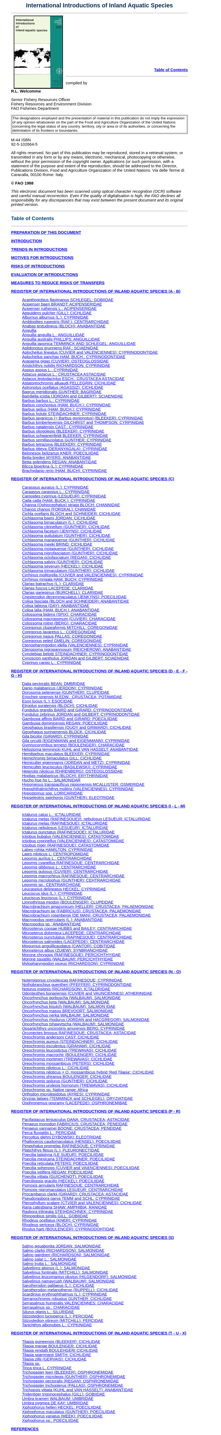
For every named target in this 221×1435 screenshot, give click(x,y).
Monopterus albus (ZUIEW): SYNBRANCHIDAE (65, 950)
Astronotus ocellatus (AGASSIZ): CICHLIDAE (62, 387)
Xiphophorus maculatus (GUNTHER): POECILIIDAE (68, 1412)
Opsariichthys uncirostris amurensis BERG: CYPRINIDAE (73, 1028)
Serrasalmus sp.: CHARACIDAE (51, 1307)
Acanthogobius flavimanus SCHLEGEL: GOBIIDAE (67, 300)
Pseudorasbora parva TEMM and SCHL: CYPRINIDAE (71, 1198)
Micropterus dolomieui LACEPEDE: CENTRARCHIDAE (71, 933)
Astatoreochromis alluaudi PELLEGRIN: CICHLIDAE (69, 383)
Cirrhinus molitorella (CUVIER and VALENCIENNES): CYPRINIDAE (82, 575)
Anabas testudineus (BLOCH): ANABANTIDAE (64, 326)
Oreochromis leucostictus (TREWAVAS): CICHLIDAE (69, 1050)
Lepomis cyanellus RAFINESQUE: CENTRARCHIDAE (70, 863)
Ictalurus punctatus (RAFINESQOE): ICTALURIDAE (68, 832)
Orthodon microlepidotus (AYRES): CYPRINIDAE (66, 1094)
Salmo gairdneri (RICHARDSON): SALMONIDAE (66, 1255)
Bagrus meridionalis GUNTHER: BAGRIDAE (61, 392)
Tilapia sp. (31, 1363)
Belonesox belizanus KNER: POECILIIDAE (60, 453)
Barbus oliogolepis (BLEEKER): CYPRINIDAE (63, 431)
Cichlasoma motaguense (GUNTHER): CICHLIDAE (68, 549)
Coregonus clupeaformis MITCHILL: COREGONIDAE (70, 627)
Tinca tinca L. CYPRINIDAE (46, 1368)
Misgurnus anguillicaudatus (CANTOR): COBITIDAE (68, 946)
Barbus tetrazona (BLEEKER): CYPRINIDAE (62, 444)
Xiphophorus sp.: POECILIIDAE (50, 1420)
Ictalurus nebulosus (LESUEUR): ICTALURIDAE (65, 828)
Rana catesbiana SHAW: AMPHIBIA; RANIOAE (64, 1207)
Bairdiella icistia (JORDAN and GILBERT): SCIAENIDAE (72, 396)
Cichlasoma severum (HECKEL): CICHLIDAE (62, 566)
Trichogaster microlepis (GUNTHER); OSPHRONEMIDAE (73, 1376)
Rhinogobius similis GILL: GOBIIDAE (55, 1216)
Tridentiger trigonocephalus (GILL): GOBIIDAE (63, 1394)
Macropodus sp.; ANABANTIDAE (51, 924)
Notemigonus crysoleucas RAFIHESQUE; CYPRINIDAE (72, 980)
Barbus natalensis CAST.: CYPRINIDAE (57, 427)
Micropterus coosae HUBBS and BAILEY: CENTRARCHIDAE (77, 928)
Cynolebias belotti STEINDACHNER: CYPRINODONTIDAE (75, 654)
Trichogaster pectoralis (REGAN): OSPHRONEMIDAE (70, 1381)
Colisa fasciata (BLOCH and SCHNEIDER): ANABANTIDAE (75, 601)
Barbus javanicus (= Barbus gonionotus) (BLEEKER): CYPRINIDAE (82, 418)
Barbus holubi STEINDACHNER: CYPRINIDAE (64, 414)
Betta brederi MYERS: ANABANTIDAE (56, 457)
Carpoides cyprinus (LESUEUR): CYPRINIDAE (64, 496)
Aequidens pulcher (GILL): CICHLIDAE (57, 313)
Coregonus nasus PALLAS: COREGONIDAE (62, 636)
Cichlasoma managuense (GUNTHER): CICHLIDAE (68, 540)
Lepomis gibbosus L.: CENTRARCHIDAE (59, 867)
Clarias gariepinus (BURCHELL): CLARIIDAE (62, 592)
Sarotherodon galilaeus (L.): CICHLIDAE (58, 1285)
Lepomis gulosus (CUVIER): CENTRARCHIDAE (65, 871)
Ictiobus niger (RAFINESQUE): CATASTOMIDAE (65, 845)
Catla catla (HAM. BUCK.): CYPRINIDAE (58, 500)
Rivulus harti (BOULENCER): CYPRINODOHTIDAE (68, 1229)
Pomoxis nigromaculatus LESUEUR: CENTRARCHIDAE (72, 1189)
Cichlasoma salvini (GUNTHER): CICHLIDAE (62, 562)
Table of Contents (171, 70)
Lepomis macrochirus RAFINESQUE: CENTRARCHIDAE (73, 876)
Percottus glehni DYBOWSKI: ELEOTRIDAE (61, 1137)
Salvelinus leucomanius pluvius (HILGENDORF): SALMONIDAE (79, 1277)
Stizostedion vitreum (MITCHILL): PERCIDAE (62, 1320)
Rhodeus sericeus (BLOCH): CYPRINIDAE (60, 1225)
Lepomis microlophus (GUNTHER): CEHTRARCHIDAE (71, 880)
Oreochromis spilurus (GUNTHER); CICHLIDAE (64, 1081)
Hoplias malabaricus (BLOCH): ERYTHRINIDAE (65, 775)
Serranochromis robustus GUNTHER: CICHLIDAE (67, 1298)
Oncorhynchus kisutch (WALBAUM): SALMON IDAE (68, 1006)
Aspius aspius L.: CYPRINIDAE (50, 370)
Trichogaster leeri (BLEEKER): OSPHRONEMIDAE (68, 1372)
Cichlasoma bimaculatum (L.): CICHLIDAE (60, 522)
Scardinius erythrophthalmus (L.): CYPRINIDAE (64, 1294)
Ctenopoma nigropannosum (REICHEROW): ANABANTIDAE (76, 649)
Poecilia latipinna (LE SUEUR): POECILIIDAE (63, 1154)
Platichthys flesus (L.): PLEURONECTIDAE (61, 1150)
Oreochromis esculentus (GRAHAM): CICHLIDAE (66, 1046)
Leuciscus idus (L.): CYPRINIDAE (52, 893)
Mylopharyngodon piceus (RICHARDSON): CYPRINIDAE (73, 963)
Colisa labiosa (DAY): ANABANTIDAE (55, 605)
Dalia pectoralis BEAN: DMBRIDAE (53, 683)
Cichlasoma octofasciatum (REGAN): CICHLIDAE (66, 557)
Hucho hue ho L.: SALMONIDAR (51, 780)
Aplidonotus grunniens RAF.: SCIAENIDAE (60, 348)
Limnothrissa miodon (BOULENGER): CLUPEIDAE (67, 902)
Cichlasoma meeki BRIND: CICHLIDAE (57, 544)
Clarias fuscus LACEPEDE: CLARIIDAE (57, 588)
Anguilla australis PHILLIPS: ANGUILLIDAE (61, 339)
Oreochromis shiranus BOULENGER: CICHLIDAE (67, 1076)
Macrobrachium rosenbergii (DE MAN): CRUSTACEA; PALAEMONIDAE (86, 915)
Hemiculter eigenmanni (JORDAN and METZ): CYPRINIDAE (76, 762)
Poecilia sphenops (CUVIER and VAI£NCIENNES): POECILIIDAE (80, 1168)
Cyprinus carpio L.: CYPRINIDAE (51, 662)
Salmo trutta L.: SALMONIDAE (49, 1263)
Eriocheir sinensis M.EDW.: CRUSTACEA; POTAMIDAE (72, 697)
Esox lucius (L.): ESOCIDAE (47, 701)
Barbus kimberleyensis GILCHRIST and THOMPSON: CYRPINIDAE (83, 422)
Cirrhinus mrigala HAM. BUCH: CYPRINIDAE (62, 579)
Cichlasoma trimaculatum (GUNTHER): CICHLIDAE (68, 570)
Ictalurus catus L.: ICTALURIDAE (51, 814)
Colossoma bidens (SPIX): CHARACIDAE (59, 614)
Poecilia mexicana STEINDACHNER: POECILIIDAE (68, 1159)
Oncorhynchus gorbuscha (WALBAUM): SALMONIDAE (71, 998)
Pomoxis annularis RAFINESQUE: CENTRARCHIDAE (70, 1185)
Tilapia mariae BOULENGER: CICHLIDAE (59, 1346)
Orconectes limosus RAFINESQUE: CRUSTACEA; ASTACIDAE (79, 1033)
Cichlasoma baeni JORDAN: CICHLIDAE (58, 518)
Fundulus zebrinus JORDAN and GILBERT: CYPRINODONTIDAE (81, 714)
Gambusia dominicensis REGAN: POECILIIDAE (65, 723)
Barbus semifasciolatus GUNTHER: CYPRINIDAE (66, 440)
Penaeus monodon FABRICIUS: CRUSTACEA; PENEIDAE (75, 1124)
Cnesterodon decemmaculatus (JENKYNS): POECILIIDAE (74, 597)
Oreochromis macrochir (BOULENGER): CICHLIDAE (69, 1054)
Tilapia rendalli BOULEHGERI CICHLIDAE (60, 1350)
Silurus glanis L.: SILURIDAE (48, 1312)
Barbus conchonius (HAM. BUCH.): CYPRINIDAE (66, 405)
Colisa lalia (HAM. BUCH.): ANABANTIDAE (61, 610)
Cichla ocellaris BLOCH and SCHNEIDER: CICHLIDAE (71, 513)
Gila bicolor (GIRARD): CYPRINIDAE (55, 736)
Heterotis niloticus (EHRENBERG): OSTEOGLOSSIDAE (72, 771)
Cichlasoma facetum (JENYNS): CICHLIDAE (62, 531)
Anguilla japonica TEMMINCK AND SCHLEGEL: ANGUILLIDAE (79, 343)
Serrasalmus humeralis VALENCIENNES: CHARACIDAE (73, 1303)
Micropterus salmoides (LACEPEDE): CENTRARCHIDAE (73, 941)
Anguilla (29, 330)
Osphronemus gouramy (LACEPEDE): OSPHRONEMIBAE (74, 1103)
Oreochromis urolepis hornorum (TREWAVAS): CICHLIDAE (75, 1085)
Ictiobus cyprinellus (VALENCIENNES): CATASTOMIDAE (73, 841)
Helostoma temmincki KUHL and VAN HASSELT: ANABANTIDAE (80, 749)
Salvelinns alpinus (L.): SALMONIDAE (56, 1268)
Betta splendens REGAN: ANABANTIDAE (59, 462)
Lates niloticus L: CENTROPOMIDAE (55, 854)
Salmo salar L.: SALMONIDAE (49, 1259)
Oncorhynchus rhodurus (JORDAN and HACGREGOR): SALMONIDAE (85, 1019)
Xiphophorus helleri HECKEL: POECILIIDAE (61, 1407)
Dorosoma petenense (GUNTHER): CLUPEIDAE (65, 692)
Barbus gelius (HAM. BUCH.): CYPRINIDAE (61, 409)
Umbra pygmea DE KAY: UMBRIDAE (55, 1403)
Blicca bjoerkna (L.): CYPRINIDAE (52, 466)
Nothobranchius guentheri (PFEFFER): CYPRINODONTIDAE (77, 984)
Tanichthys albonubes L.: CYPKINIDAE (57, 1325)
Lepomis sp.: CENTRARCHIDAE (51, 884)
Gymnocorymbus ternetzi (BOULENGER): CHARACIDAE (73, 745)
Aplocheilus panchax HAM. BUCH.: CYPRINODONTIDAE (73, 357)
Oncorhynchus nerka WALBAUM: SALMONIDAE (65, 1015)
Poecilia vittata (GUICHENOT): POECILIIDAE (62, 1176)
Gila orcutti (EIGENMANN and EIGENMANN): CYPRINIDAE (76, 740)
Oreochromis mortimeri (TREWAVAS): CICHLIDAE (67, 1059)
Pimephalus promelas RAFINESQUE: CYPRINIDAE (68, 1146)
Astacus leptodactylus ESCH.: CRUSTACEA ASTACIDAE (73, 378)
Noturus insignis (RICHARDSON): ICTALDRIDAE (66, 989)
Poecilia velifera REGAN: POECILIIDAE (57, 1172)
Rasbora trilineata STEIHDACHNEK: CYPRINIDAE (67, 1211)
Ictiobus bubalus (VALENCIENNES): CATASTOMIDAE (70, 836)
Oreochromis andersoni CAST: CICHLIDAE (60, 1037)
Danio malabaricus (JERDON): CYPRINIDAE (62, 688)
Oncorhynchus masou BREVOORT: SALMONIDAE (67, 1011)
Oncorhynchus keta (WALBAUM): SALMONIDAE (65, 1002)
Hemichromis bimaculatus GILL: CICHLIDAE (62, 758)
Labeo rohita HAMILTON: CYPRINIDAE (57, 849)
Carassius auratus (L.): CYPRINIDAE (55, 487)
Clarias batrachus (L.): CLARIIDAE (53, 584)
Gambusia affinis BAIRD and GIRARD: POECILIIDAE (70, 719)
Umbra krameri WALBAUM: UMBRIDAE (57, 1398)
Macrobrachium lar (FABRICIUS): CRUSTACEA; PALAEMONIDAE (81, 911)
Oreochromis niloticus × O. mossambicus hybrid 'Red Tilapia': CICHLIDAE (88, 1072)
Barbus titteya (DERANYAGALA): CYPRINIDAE (64, 449)
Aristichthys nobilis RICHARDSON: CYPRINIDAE (66, 365)
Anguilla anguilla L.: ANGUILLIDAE (53, 335)
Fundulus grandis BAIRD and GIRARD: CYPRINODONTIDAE (77, 710)
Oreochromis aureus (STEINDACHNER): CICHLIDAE (70, 1041)
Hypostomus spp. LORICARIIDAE (52, 793)
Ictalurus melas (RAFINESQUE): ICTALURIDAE (65, 823)
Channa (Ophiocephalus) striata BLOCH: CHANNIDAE (71, 505)
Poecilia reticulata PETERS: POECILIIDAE (60, 1163)
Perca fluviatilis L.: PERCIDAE (49, 1133)
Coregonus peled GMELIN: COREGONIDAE (62, 641)
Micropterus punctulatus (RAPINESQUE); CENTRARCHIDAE (77, 937)
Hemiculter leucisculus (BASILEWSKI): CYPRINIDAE (69, 767)
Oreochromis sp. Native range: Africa (55, 1090)
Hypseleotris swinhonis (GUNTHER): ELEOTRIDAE (68, 797)
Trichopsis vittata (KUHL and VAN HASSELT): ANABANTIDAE (77, 1390)
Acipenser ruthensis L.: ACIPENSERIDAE (59, 308)
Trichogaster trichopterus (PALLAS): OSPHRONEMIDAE (72, 1385)
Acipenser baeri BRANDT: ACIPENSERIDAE (62, 304)
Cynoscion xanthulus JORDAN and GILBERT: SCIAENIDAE (75, 658)
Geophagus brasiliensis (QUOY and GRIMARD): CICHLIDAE (76, 727)
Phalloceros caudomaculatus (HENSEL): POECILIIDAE (71, 1141)
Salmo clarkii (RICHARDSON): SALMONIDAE (63, 1250)
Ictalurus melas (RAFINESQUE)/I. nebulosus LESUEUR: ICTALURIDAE (86, 819)
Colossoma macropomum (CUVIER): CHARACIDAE (68, 619)
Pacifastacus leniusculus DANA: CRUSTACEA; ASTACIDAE (75, 1119)
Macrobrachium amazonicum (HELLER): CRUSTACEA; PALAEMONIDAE (88, 906)
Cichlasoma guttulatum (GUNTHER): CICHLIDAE (66, 535)
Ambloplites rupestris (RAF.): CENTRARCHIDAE (65, 322)
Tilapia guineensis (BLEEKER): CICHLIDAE (61, 1341)
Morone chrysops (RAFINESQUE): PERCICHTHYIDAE (71, 955)
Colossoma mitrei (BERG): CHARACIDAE (59, 623)
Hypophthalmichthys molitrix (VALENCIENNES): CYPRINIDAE (78, 789)
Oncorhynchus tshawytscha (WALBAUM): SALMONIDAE (73, 1024)
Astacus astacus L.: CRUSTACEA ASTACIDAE (64, 374)
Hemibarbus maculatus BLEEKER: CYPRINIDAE (66, 754)
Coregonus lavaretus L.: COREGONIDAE (59, 632)
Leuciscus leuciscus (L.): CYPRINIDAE (57, 898)
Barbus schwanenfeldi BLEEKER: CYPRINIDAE (65, 435)
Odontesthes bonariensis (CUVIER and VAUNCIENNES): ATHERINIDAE (87, 993)
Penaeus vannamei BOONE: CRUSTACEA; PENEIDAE (71, 1128)
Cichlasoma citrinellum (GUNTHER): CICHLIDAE (66, 527)
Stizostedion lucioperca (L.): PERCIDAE (57, 1316)
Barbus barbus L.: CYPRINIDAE (50, 400)
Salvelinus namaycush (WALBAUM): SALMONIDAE (68, 1281)
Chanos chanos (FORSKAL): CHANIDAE (59, 509)
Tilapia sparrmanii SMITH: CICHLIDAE (56, 1355)
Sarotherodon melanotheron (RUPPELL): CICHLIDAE (70, 1290)
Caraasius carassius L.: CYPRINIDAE (56, 492)
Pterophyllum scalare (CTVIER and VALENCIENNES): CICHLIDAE (82, 1203)
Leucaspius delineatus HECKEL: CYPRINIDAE (64, 889)
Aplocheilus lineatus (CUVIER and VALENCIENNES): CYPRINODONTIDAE (90, 352)
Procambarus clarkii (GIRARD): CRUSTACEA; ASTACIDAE (75, 1194)
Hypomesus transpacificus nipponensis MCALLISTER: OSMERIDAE (83, 784)
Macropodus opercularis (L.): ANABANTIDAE (62, 920)
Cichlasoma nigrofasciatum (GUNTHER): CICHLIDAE (70, 553)
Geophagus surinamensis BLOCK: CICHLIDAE (64, 732)
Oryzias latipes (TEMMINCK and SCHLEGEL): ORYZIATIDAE (77, 1098)
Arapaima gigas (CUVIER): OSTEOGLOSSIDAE (65, 361)
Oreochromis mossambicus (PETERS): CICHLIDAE (68, 1063)
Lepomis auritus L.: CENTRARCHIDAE (57, 858)
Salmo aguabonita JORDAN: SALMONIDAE (61, 1246)
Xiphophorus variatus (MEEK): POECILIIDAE (62, 1416)
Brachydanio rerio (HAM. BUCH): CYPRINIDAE (64, 470)
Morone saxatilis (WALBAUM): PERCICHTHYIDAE (67, 959)
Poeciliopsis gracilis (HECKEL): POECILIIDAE (63, 1181)
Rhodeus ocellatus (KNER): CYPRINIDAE (59, 1220)
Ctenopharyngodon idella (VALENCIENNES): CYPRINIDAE (75, 645)
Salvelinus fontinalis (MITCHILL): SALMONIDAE (65, 1272)
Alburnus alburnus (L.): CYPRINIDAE (55, 317)
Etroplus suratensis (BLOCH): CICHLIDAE (60, 705)
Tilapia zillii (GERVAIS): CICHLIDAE (54, 1359)
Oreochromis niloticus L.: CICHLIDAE (55, 1068)
